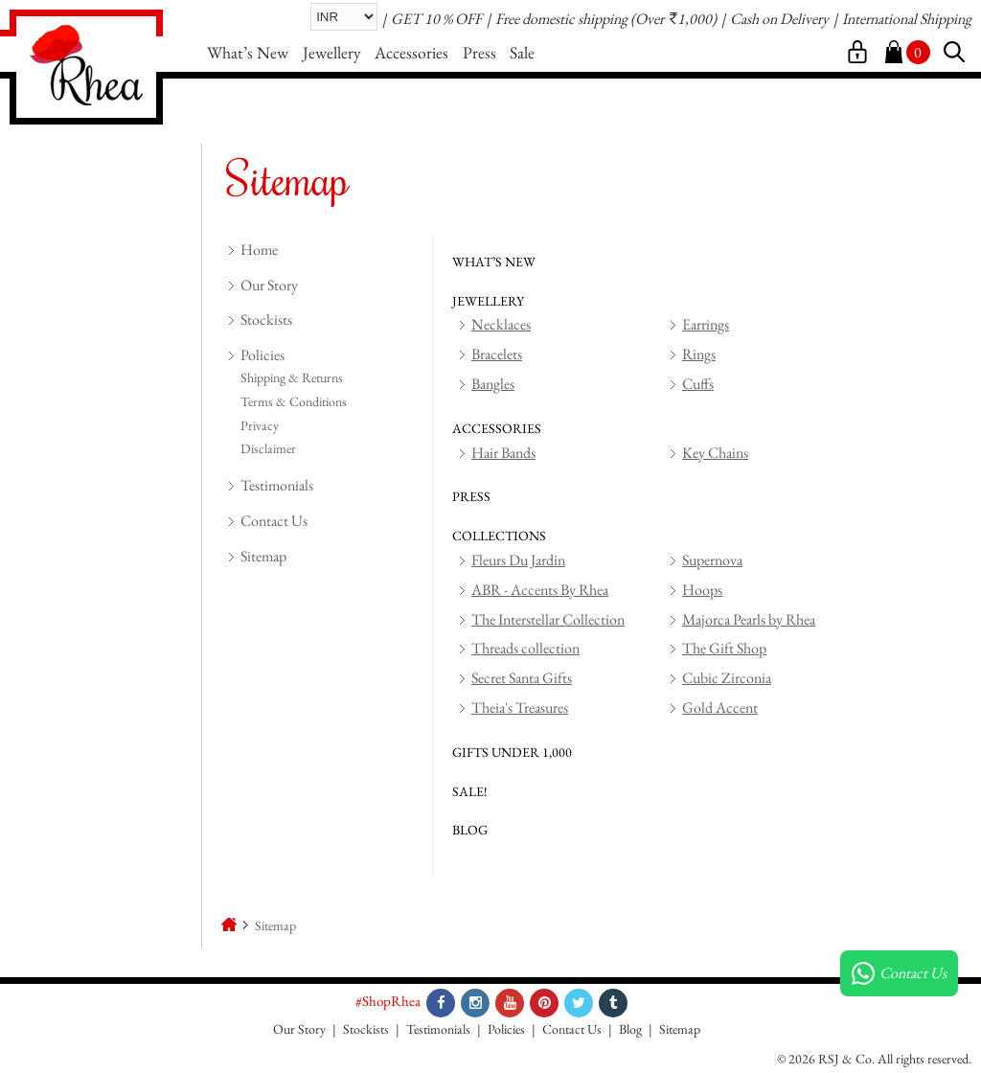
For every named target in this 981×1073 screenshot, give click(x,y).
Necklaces (501, 324)
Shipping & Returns (291, 377)
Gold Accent (720, 707)
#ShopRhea (388, 1001)
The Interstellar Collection (548, 619)
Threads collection (525, 648)
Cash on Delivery (779, 19)
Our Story (269, 285)
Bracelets (496, 354)
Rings (699, 354)
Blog (630, 1029)
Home (259, 250)
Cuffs (698, 384)
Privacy (259, 425)
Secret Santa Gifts (521, 678)
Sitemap (263, 556)
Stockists (266, 319)
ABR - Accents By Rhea (539, 590)
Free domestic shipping (561, 19)
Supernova (712, 560)
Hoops (702, 590)
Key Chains (715, 453)
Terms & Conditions (293, 401)
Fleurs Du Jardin (518, 560)
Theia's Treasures (519, 707)
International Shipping (906, 19)
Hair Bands (503, 453)
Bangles (492, 384)
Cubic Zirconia (726, 678)
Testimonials (276, 485)
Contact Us (274, 521)
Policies (262, 355)
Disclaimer (268, 448)
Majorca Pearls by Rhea (748, 619)
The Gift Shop (724, 648)
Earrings (705, 324)
